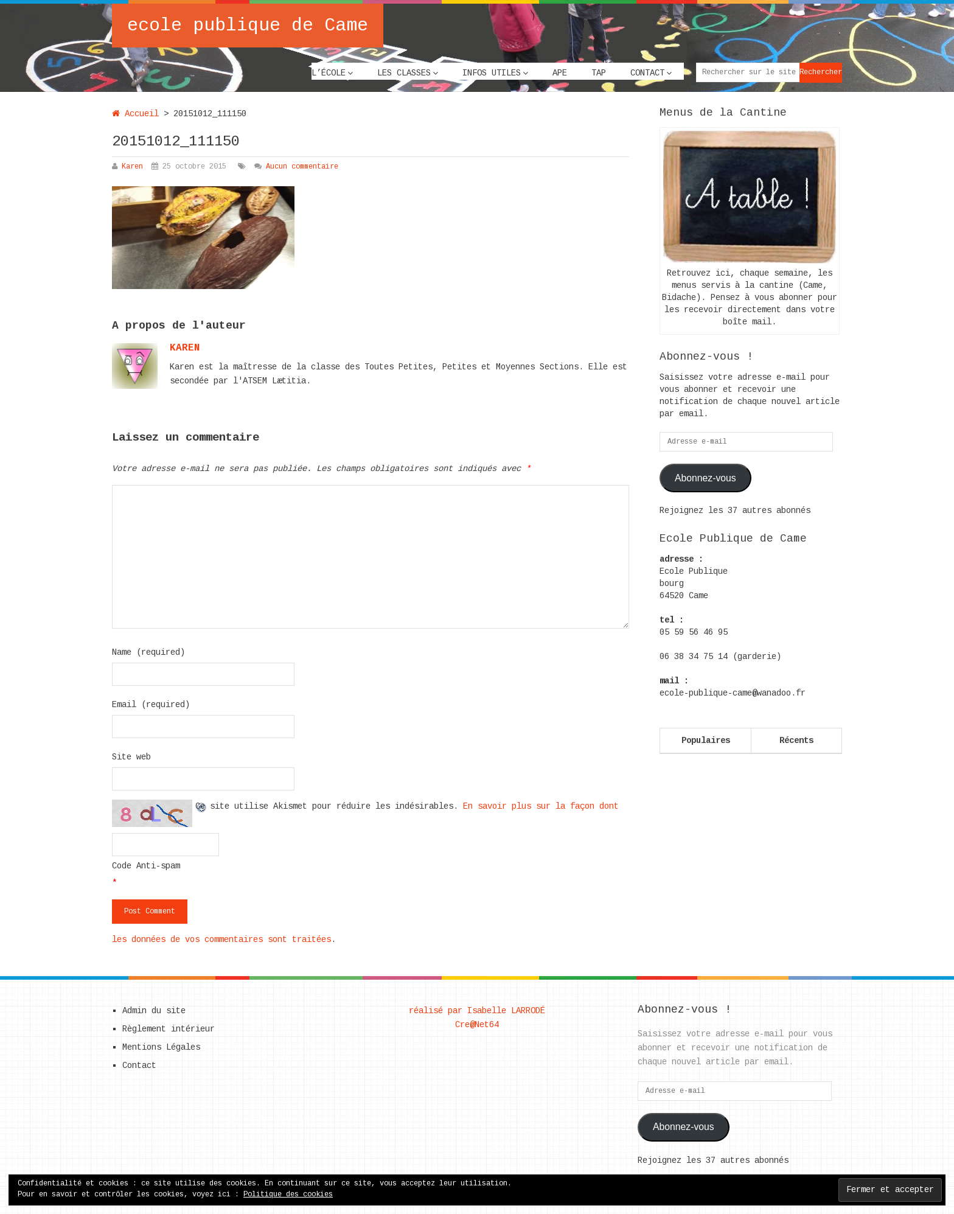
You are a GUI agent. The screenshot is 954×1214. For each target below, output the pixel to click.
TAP (598, 73)
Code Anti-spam (146, 866)
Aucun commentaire (302, 166)
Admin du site (154, 1011)
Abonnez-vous (705, 478)
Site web (131, 757)
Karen (132, 166)
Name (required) (148, 652)
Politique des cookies (288, 1194)
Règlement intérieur (168, 1029)
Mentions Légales (161, 1047)
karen (185, 348)
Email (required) (151, 705)
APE (559, 73)
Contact (647, 73)
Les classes (404, 73)
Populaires (705, 740)
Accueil (135, 114)
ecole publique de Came (247, 25)
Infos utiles (491, 73)
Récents (796, 740)
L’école (329, 73)
